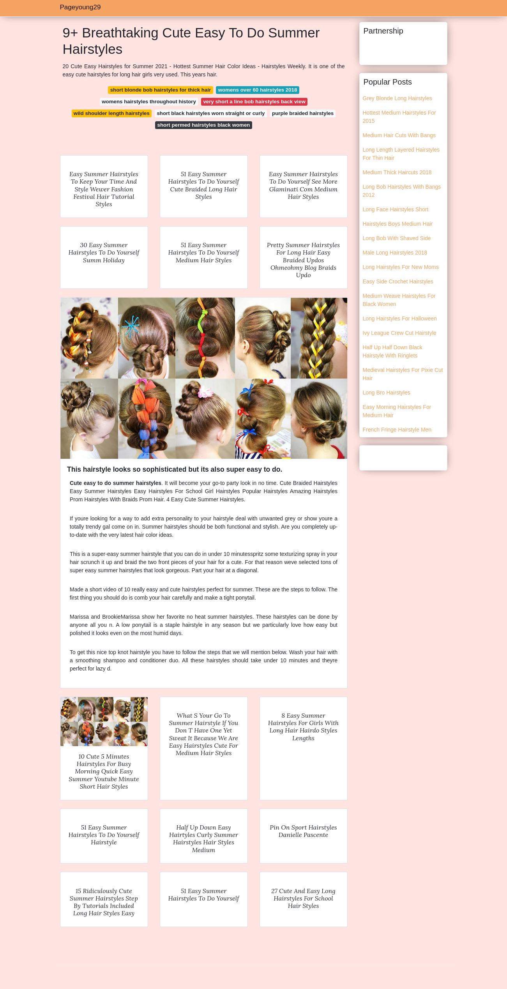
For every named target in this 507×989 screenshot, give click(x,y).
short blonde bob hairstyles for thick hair (160, 90)
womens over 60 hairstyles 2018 (257, 90)
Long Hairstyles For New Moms (401, 267)
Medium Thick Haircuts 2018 (397, 172)
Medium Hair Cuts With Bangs (399, 135)
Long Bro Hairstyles (386, 392)
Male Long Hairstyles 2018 (395, 252)
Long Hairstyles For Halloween (400, 318)
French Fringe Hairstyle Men (397, 429)
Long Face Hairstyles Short (396, 209)
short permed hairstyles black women (203, 125)
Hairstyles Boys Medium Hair (398, 224)
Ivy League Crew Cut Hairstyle (399, 333)
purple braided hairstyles (303, 113)
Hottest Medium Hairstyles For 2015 (399, 117)
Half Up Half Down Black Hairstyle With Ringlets (392, 351)
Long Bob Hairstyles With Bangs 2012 (402, 191)
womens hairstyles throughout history (149, 101)
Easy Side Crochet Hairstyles (398, 281)
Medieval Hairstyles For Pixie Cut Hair (403, 374)
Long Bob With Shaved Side (397, 238)
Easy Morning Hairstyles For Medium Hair (397, 411)
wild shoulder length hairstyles (112, 113)
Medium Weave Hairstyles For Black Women (399, 300)
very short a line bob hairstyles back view (254, 101)
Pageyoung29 (80, 7)
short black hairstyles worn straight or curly (211, 113)
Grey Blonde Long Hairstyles (397, 98)
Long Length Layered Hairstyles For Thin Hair (401, 154)
